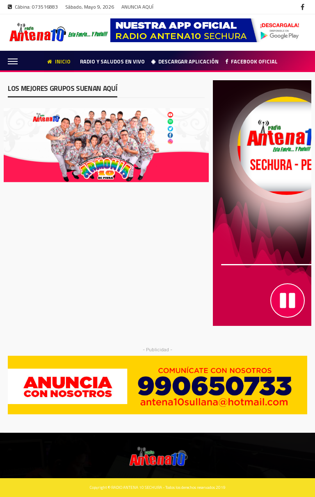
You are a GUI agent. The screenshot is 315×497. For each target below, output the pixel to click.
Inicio (59, 61)
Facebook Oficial (251, 61)
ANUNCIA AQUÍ (137, 7)
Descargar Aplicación (185, 61)
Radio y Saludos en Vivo (112, 61)
